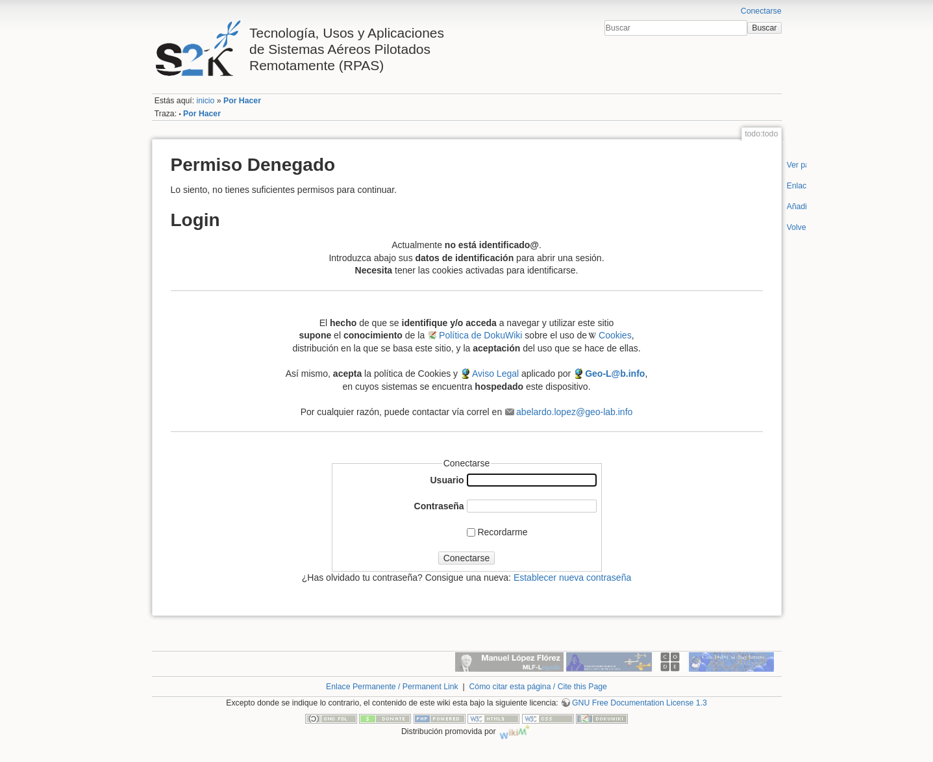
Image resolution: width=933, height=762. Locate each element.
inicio (205, 100)
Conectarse (761, 11)
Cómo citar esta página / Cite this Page (537, 686)
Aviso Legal (495, 373)
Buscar (764, 27)
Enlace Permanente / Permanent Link (392, 686)
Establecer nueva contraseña (572, 577)
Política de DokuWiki (480, 335)
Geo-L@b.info (615, 373)
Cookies (615, 335)
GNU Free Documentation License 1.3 (639, 702)
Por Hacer (242, 100)
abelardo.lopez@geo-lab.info (574, 412)
